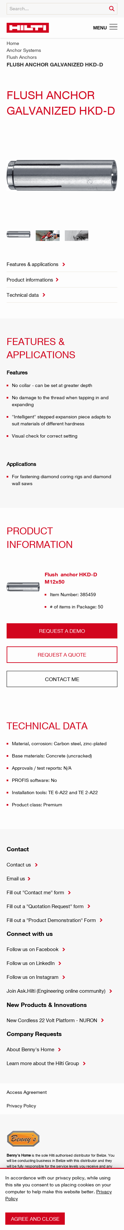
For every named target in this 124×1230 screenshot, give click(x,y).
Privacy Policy (21, 1105)
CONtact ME (62, 679)
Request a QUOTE (62, 654)
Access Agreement (27, 1092)
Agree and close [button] (35, 1218)
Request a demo (62, 631)
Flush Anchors (22, 57)
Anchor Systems (24, 50)
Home (13, 43)
